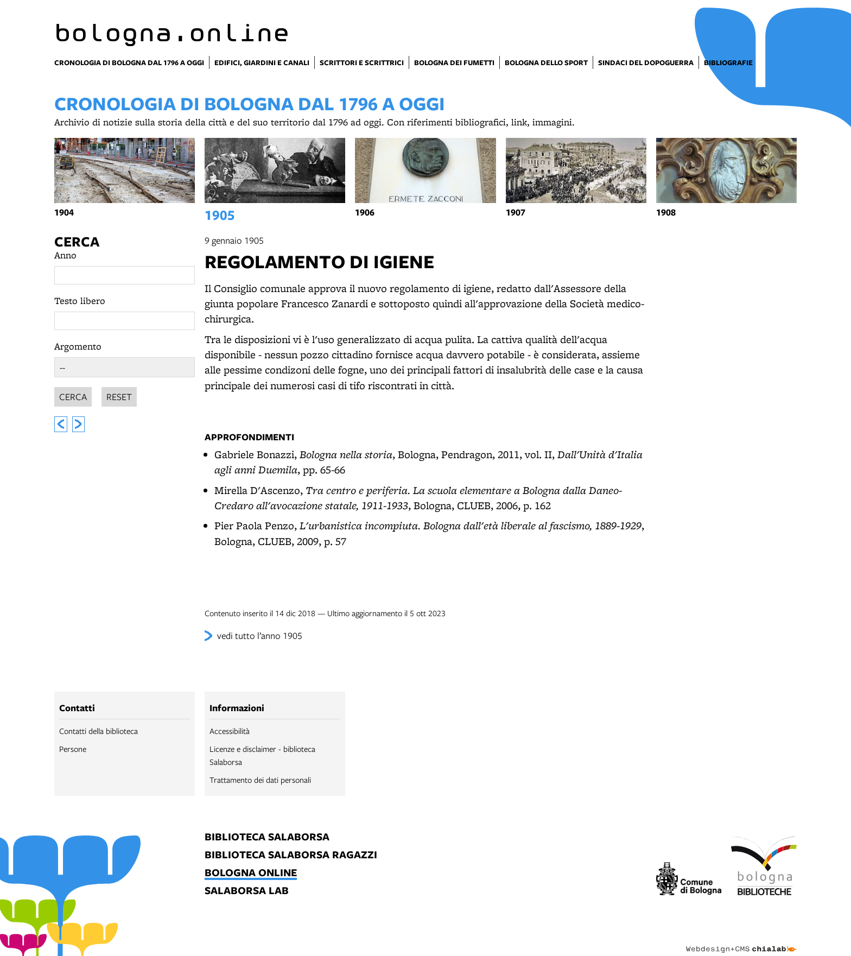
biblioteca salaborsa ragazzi (291, 855)
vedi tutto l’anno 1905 (259, 635)
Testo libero (79, 300)
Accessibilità (229, 730)
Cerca (76, 241)
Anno (65, 255)
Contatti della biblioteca (98, 730)
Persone (72, 748)
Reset (119, 395)
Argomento (77, 346)
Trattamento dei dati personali (260, 779)
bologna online (251, 873)
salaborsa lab (247, 891)
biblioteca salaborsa (267, 837)
